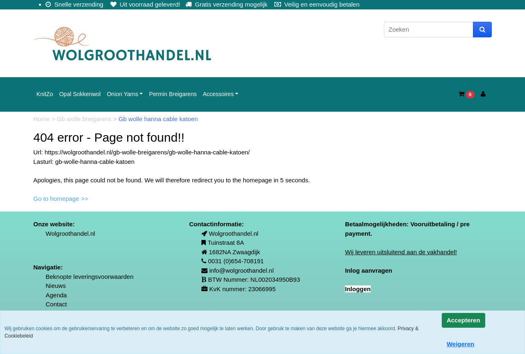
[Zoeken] (428, 30)
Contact (56, 304)
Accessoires (218, 94)
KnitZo (45, 94)
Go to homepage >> (60, 198)
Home (42, 118)
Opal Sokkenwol (79, 94)
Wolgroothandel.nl (70, 233)
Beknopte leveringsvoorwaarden (89, 276)
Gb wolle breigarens (85, 118)
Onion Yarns (122, 94)
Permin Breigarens (172, 94)
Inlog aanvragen (368, 270)
